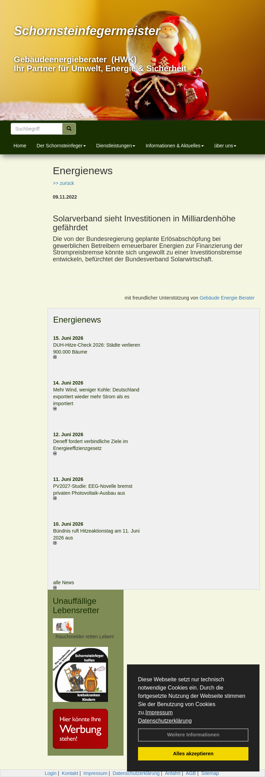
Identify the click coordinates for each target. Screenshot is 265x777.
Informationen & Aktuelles (175, 145)
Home (19, 145)
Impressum (159, 712)
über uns (225, 145)
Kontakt (70, 773)
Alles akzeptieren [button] (193, 753)
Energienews (77, 319)
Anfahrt (172, 773)
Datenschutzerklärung (165, 721)
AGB (191, 773)
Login (50, 773)
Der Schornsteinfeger (61, 145)
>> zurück (63, 183)
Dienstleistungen (116, 145)
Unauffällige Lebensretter (76, 605)
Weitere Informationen (193, 734)
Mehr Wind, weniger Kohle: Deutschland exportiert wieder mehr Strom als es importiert (96, 396)
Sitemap (210, 773)
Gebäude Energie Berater (227, 298)
